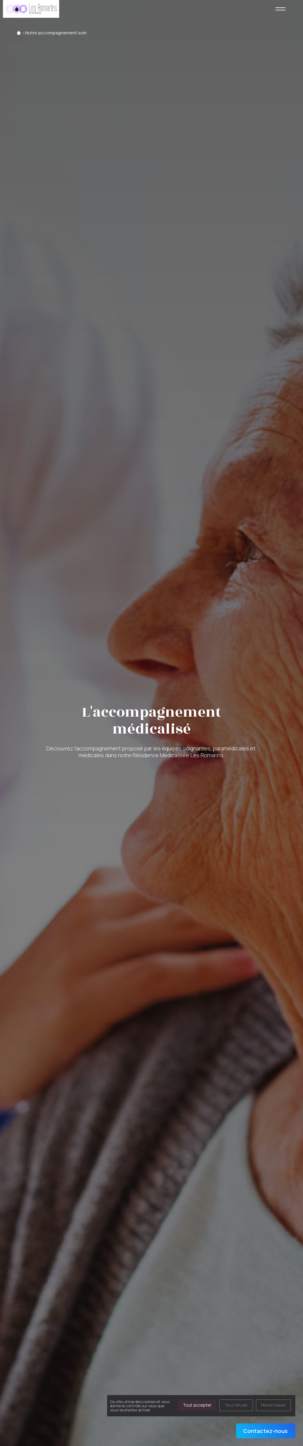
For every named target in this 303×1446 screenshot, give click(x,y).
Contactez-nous (265, 1430)
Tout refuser (236, 1405)
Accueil (19, 33)
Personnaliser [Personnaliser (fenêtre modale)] (273, 1405)
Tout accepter (197, 1405)
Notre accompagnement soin (56, 33)
